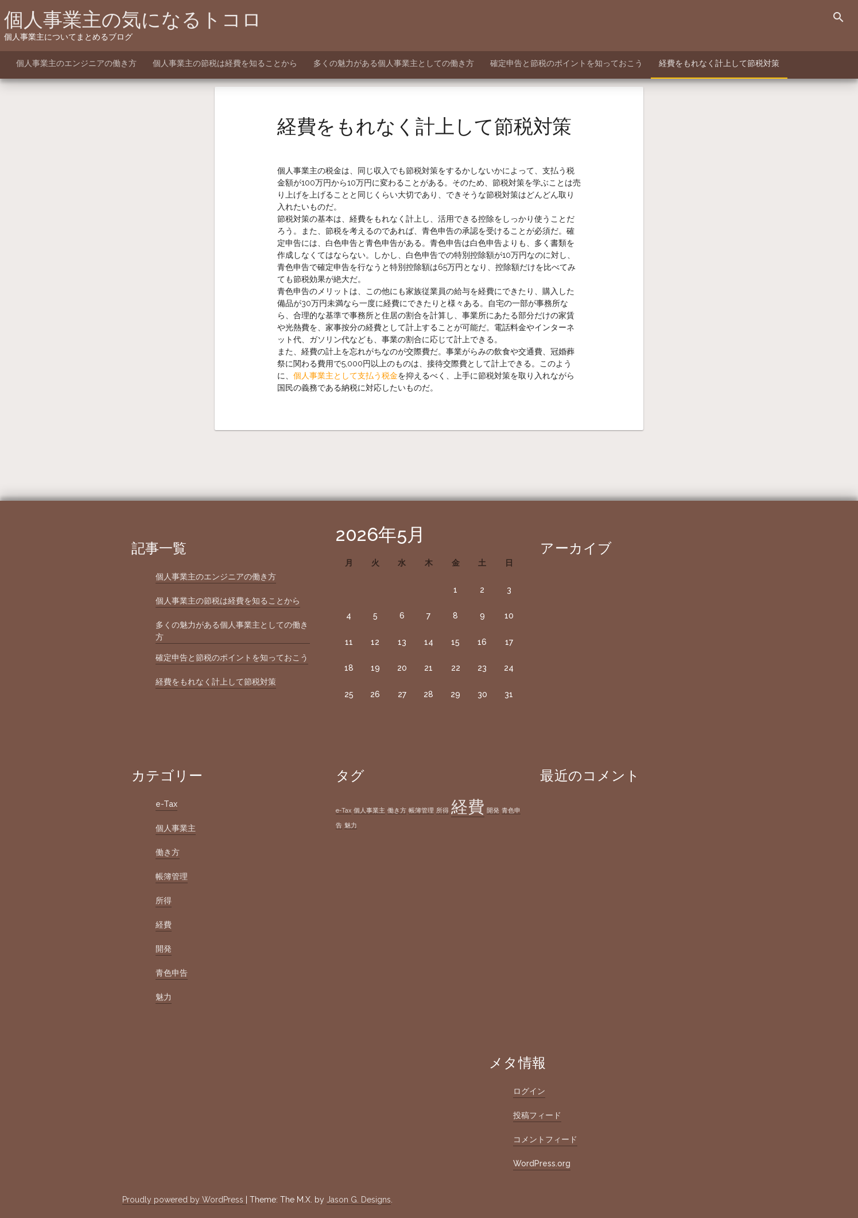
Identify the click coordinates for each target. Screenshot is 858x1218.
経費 (164, 924)
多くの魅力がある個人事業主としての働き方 (393, 63)
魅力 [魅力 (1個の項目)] (350, 825)
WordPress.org (541, 1163)
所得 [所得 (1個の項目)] (442, 810)
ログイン (529, 1091)
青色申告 (172, 972)
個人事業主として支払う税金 (345, 375)
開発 (164, 948)
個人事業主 (176, 828)
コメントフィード (545, 1139)
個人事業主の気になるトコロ (133, 19)
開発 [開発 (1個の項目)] (493, 810)
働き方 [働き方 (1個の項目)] (396, 810)
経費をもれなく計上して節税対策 (719, 63)
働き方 (168, 852)
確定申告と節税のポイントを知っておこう (566, 63)
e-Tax (166, 804)
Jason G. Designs (359, 1199)
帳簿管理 (172, 876)
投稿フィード (537, 1115)
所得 (164, 900)
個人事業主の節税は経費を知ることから (225, 63)
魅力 (164, 997)
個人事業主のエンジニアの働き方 (76, 63)
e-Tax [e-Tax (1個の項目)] (343, 810)
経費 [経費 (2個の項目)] (467, 806)
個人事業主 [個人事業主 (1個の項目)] (369, 810)
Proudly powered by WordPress (184, 1199)
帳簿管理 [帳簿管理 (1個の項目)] (421, 810)
